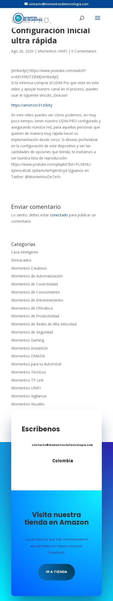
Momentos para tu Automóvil (36, 364)
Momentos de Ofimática (32, 308)
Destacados (21, 260)
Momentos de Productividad (35, 315)
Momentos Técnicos (28, 372)
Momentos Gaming (27, 340)
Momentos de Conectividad (34, 284)
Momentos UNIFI (52, 51)
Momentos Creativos (29, 268)
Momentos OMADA (28, 355)
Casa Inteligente (24, 252)
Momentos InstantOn (29, 348)
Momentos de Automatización (37, 275)
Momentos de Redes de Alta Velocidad (44, 324)
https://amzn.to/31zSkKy (31, 105)
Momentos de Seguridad (32, 332)
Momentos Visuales (28, 404)
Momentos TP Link (27, 380)
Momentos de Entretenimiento (37, 300)
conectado (59, 214)
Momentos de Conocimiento (35, 292)
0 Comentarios (83, 51)
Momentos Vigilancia (28, 395)
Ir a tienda (56, 572)
